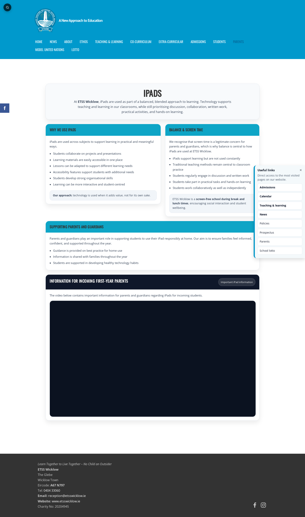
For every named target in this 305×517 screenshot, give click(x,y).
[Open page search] (8, 8)
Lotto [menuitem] (78, 49)
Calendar (266, 196)
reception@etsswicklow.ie (67, 496)
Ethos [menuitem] (87, 41)
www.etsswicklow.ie (66, 501)
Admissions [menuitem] (201, 41)
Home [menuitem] (42, 41)
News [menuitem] (56, 41)
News (263, 214)
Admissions (267, 187)
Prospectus (267, 232)
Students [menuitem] (222, 41)
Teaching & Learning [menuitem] (112, 41)
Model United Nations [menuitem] (52, 49)
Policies (264, 223)
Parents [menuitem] (241, 41)
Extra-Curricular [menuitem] (174, 41)
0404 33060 (52, 490)
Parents (265, 241)
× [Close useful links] (301, 170)
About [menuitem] (71, 41)
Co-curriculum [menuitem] (143, 41)
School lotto (267, 250)
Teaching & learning (273, 205)
